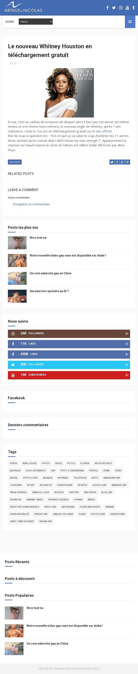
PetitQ (71, 463)
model (14, 478)
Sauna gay (45, 521)
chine (106, 470)
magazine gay (111, 478)
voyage (78, 499)
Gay (53, 470)
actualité (46, 485)
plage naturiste (90, 507)
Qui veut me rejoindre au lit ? (49, 291)
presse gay (41, 514)
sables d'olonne (63, 514)
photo (46, 463)
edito (95, 478)
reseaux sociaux (58, 499)
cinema (109, 507)
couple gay (99, 485)
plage (82, 514)
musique (15, 162)
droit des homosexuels (24, 507)
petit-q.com (30, 478)
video (118, 470)
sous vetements (36, 470)
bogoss (59, 492)
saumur (47, 478)
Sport (31, 485)
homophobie (64, 485)
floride (85, 463)
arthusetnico (103, 463)
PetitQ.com (98, 514)
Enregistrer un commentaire (31, 204)
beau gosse (30, 463)
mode (58, 463)
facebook (15, 499)
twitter (74, 492)
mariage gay (119, 485)
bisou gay (50, 507)
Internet (63, 478)
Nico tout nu (38, 237)
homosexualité (19, 514)
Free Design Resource (85, 668)
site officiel (103, 131)
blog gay (106, 492)
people (93, 470)
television (80, 478)
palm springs (18, 492)
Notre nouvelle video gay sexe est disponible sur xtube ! (68, 255)
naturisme (68, 507)
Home (9, 21)
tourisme (16, 485)
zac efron (90, 492)
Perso (13, 463)
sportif (82, 485)
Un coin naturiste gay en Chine (50, 273)
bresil (91, 499)
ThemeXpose (61, 668)
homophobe (117, 514)
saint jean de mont (22, 521)
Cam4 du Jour (40, 492)
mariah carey (35, 499)
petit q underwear (72, 470)
